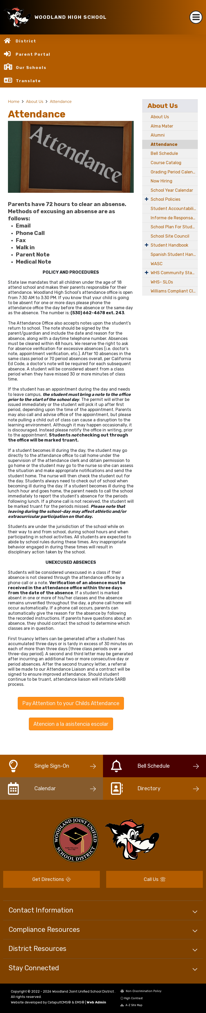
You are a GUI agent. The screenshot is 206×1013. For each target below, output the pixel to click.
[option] (71, 157)
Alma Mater (162, 126)
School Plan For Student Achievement (174, 226)
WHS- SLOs (162, 282)
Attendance (60, 101)
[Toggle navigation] (196, 17)
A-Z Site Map (131, 1005)
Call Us (154, 879)
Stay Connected (33, 968)
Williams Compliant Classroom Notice (174, 291)
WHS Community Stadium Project (174, 272)
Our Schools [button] (31, 67)
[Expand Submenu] (146, 199)
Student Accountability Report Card (174, 208)
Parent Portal (33, 54)
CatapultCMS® (59, 1002)
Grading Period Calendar (174, 171)
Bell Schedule (164, 153)
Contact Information (40, 910)
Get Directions (51, 879)
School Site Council (170, 236)
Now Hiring (161, 181)
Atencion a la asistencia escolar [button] (71, 724)
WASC (157, 263)
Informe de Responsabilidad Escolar (174, 217)
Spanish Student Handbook (174, 254)
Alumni (158, 135)
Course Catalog (166, 162)
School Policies (165, 199)
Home (13, 101)
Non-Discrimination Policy (141, 991)
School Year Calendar (172, 190)
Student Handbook (169, 245)
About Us (34, 101)
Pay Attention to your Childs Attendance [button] (70, 703)
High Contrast (133, 998)
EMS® (79, 1002)
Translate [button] (28, 80)
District (26, 41)
